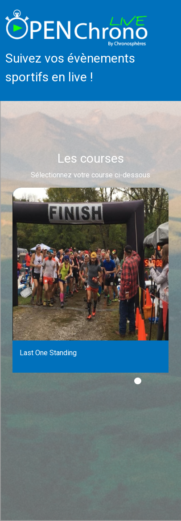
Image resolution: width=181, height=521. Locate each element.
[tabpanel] (90, 280)
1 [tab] (137, 381)
